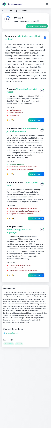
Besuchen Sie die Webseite (37, 26)
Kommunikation (15, 182)
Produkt (11, 89)
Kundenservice (14, 128)
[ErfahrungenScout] (12, 4)
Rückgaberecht (14, 226)
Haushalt (19, 344)
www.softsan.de (12, 333)
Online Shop (13, 11)
